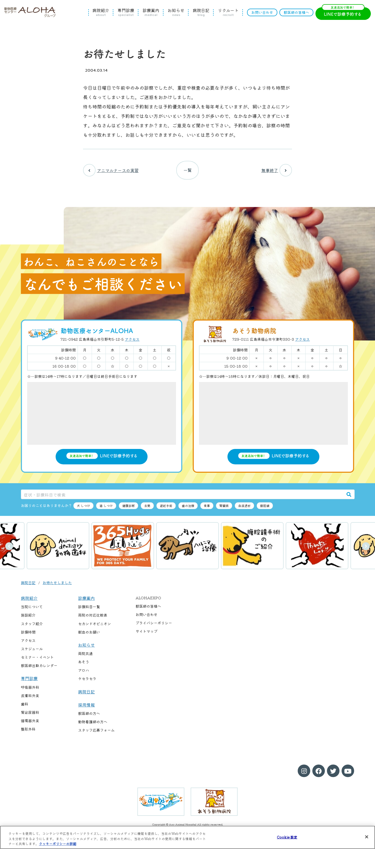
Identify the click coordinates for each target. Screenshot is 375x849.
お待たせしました (57, 584)
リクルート (228, 12)
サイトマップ (146, 633)
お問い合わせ (262, 12)
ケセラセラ (87, 680)
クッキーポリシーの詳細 (57, 843)
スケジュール (32, 650)
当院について (32, 608)
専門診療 (126, 12)
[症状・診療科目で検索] (182, 496)
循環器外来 (30, 722)
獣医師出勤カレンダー (39, 667)
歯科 (24, 706)
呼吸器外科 (30, 689)
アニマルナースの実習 (111, 171)
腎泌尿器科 (30, 714)
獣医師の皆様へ (296, 12)
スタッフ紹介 (32, 625)
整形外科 (28, 731)
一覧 (187, 171)
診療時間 (28, 634)
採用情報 (86, 707)
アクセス (132, 341)
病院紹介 (100, 12)
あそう (83, 663)
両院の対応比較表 (92, 617)
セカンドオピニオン (94, 625)
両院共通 (85, 655)
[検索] (348, 496)
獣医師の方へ (89, 715)
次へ (366, 548)
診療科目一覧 (89, 608)
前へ (9, 548)
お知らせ (176, 12)
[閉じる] (366, 836)
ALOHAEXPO (148, 599)
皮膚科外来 (30, 697)
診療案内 (151, 12)
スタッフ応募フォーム (96, 732)
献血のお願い (89, 634)
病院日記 (201, 12)
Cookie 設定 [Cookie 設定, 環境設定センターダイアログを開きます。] (287, 836)
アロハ (83, 672)
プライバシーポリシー (154, 625)
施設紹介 (28, 617)
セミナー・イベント (37, 659)
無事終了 (276, 171)
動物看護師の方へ (92, 723)
